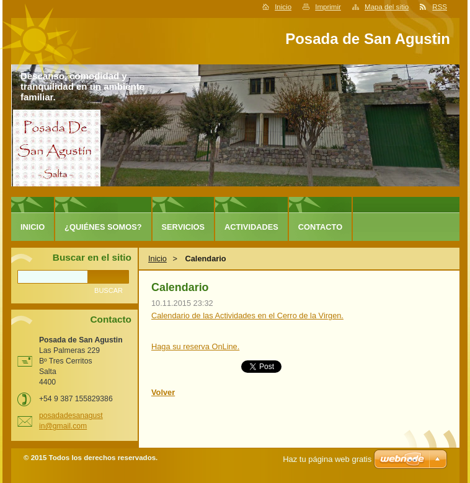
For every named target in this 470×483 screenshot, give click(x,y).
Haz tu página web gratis (327, 459)
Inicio (283, 7)
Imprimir (328, 7)
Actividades (251, 227)
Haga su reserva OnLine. (195, 346)
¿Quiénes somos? (102, 227)
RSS (439, 7)
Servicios (183, 227)
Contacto (320, 227)
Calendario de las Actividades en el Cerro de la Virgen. (247, 315)
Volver (163, 392)
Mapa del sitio (387, 7)
